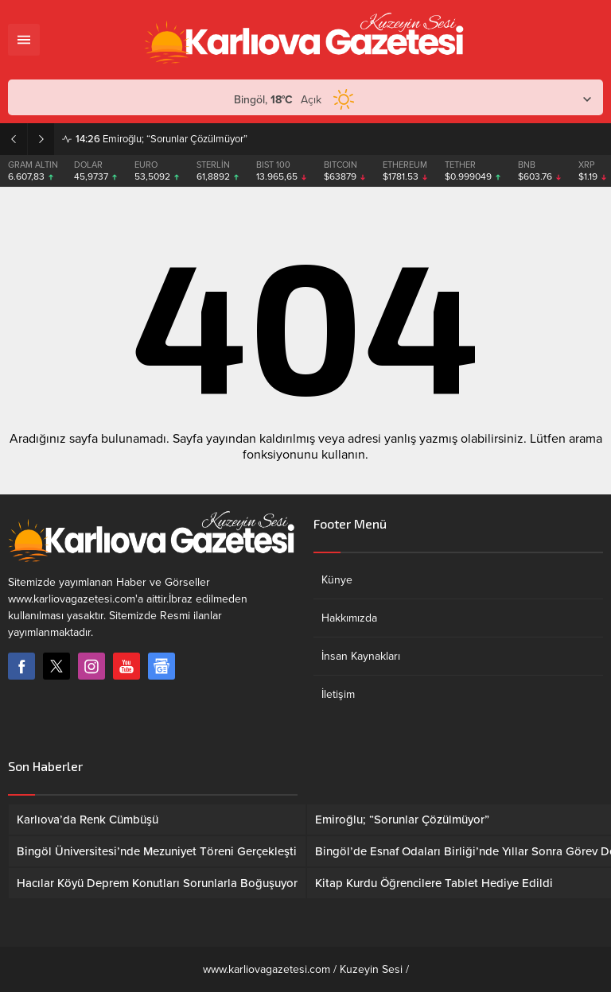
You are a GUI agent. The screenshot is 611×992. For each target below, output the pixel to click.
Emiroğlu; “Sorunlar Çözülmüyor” (161, 139)
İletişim (338, 694)
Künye (336, 580)
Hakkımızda (349, 618)
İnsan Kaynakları (360, 656)
